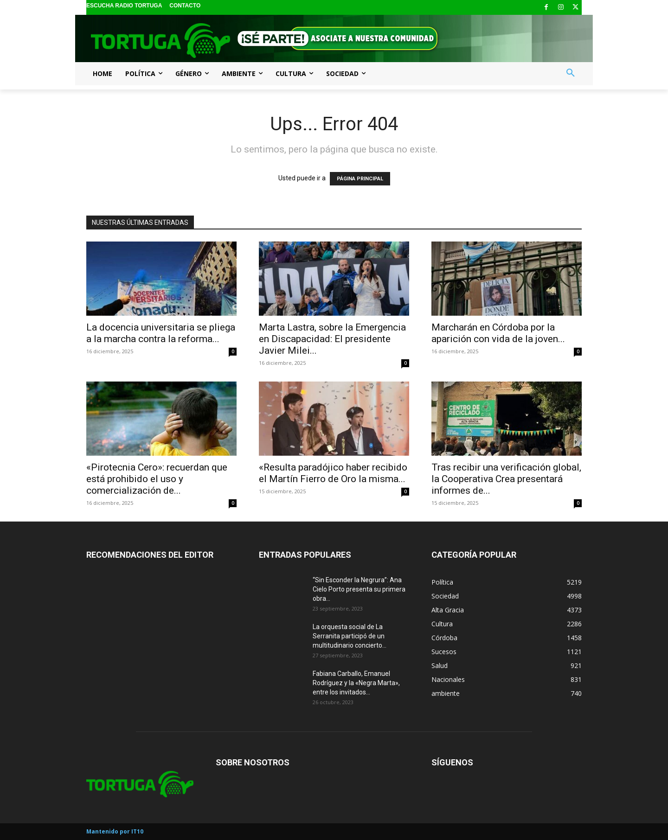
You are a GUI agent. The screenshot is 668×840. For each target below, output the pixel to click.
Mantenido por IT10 (114, 831)
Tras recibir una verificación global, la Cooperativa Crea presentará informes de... (506, 479)
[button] (570, 73)
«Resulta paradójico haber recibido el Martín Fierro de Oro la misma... (333, 473)
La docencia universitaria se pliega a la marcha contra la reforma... (160, 333)
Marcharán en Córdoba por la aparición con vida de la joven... (498, 333)
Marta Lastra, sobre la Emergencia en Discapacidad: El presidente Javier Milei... (332, 339)
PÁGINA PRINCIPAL (360, 179)
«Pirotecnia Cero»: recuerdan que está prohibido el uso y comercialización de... (156, 479)
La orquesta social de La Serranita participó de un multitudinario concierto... (349, 636)
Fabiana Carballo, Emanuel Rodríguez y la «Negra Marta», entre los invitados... (356, 683)
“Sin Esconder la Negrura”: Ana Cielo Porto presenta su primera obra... (359, 589)
